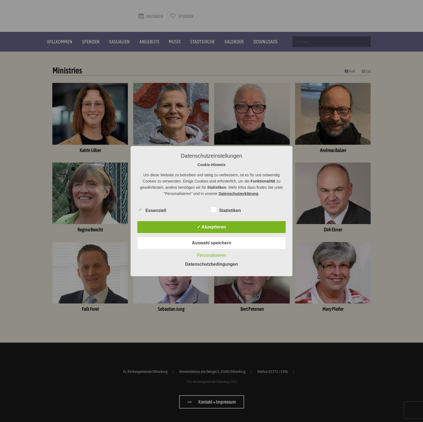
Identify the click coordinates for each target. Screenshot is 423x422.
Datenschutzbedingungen (211, 264)
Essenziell (151, 209)
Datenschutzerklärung (238, 193)
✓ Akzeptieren (211, 227)
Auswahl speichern (211, 243)
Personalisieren (211, 255)
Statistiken (226, 209)
